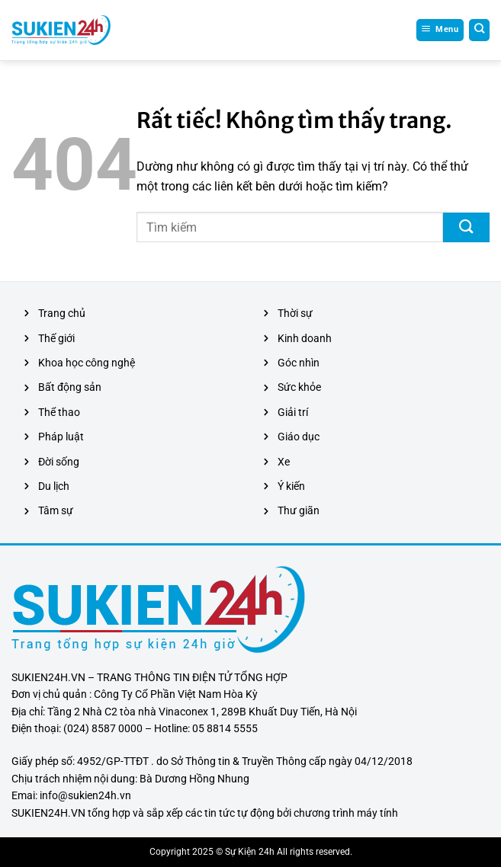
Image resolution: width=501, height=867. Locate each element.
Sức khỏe (299, 387)
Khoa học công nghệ (86, 363)
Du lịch (53, 486)
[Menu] (440, 29)
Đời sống (58, 462)
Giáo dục (299, 436)
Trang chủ (61, 313)
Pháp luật (61, 436)
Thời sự (295, 313)
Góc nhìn (299, 363)
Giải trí (293, 412)
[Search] (479, 29)
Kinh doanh (305, 338)
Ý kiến (291, 486)
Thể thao (59, 412)
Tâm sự (55, 510)
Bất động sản (69, 387)
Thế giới (56, 338)
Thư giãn (299, 510)
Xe (284, 462)
